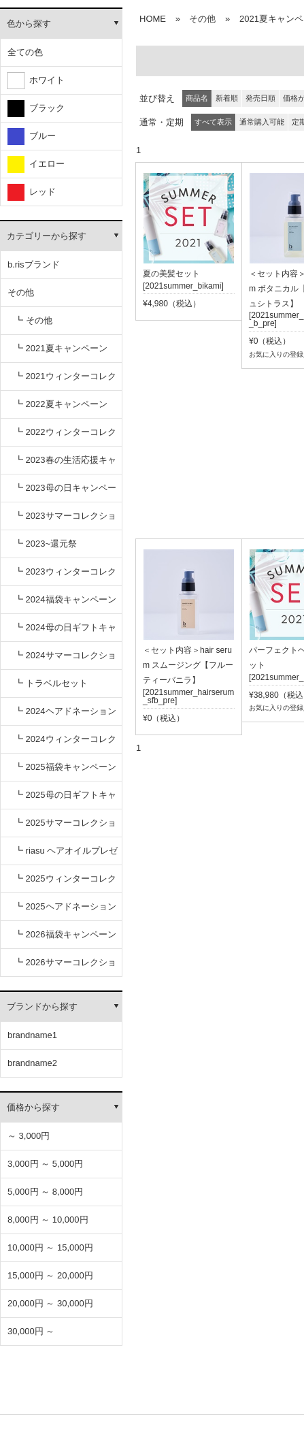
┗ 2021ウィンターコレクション (65, 381)
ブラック (36, 108)
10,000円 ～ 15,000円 (50, 1247)
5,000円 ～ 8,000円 (45, 1192)
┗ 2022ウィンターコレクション (65, 437)
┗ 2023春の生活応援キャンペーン (65, 464)
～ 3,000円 (28, 1136)
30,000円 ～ (30, 1331)
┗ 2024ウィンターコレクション (65, 744)
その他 (20, 292)
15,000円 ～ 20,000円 (50, 1275)
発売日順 (260, 98)
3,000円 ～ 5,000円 (45, 1164)
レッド (31, 192)
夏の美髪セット (171, 273)
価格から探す (33, 1107)
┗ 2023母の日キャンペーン (65, 492)
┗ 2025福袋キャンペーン (65, 767)
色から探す (29, 23)
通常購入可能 (261, 122)
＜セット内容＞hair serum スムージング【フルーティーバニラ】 (188, 665)
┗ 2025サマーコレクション (65, 827)
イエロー (36, 164)
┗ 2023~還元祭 (45, 543)
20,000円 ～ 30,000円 (50, 1303)
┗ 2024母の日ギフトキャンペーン (65, 632)
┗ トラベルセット (51, 683)
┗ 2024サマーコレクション (65, 660)
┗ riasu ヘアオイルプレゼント (66, 855)
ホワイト (36, 80)
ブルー (31, 136)
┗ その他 (33, 320)
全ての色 (25, 52)
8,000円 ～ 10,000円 (47, 1219)
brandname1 (32, 1035)
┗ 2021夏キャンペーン (60, 348)
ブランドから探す (42, 1006)
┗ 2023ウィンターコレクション (65, 576)
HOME (152, 19)
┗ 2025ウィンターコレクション (65, 883)
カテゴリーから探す (46, 236)
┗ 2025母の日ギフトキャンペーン (65, 799)
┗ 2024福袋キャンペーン (65, 599)
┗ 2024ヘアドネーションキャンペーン (65, 716)
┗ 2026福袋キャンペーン (65, 934)
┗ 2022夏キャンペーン (60, 404)
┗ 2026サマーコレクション (65, 967)
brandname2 (32, 1063)
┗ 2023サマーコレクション (65, 520)
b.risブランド (33, 264)
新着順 (227, 98)
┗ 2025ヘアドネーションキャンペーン (65, 911)
